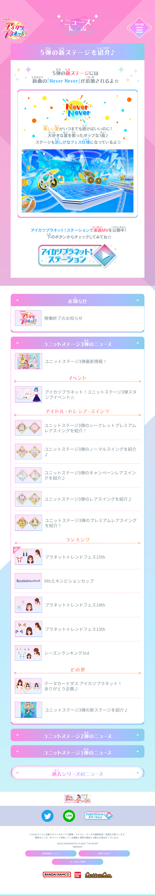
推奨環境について (50, 854)
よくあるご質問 (77, 863)
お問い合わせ (104, 854)
